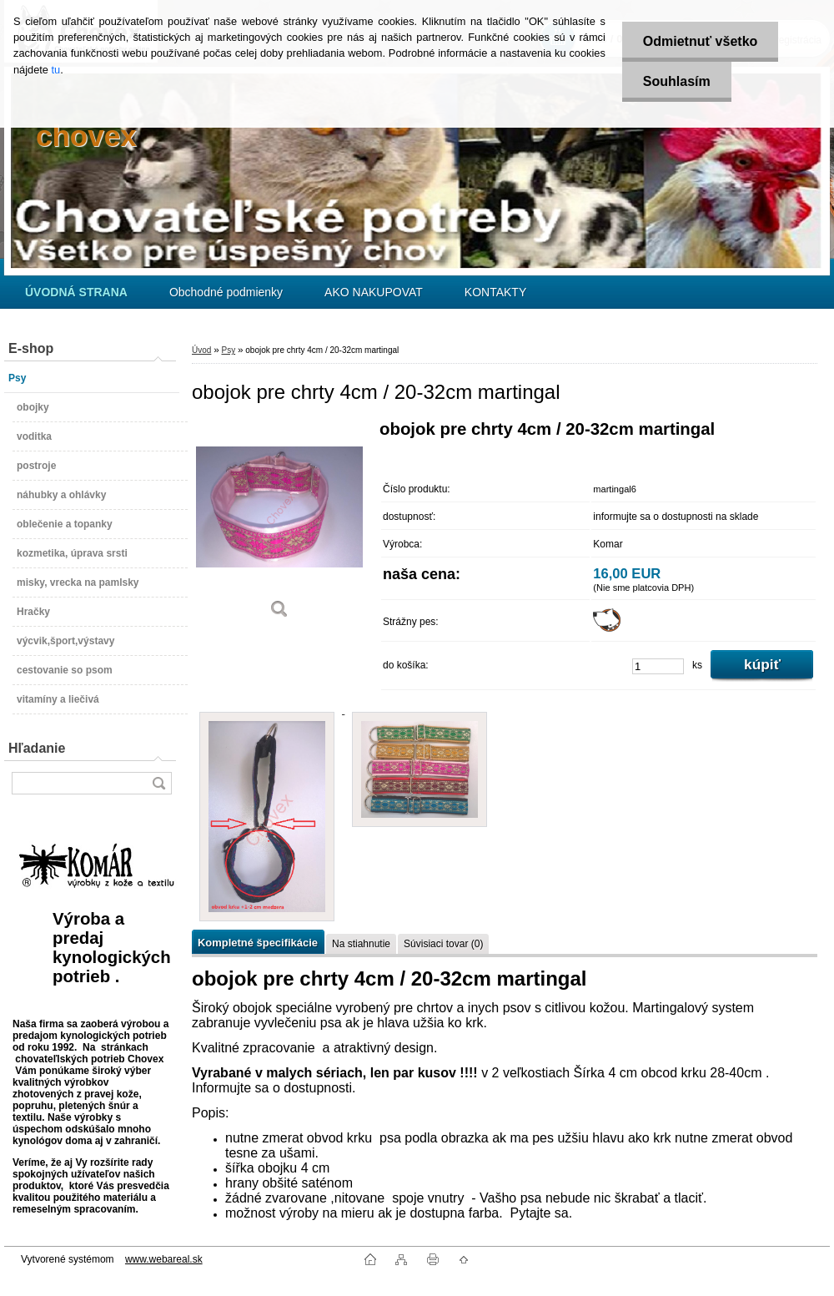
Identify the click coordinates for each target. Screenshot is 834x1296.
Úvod (201, 350)
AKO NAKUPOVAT (373, 292)
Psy (228, 350)
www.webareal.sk (164, 1259)
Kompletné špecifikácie (258, 942)
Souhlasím (677, 81)
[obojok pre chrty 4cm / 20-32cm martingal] (279, 525)
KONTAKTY (495, 292)
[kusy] (658, 666)
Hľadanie (36, 748)
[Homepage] (76, 292)
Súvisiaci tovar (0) (443, 944)
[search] (158, 783)
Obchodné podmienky (226, 292)
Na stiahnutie (361, 944)
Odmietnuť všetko (700, 41)
